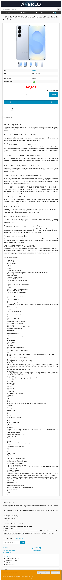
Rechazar (47, 572)
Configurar (40, 572)
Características (8, 117)
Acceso (23, 12)
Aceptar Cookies (55, 572)
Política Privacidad (7, 549)
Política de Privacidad (20, 534)
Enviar (22, 542)
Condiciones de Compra (9, 550)
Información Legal (37, 547)
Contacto (39, 12)
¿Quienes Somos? (7, 552)
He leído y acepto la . (14, 538)
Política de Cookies (44, 578)
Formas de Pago (36, 550)
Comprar (54, 94)
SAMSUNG (34, 70)
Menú (8, 12)
